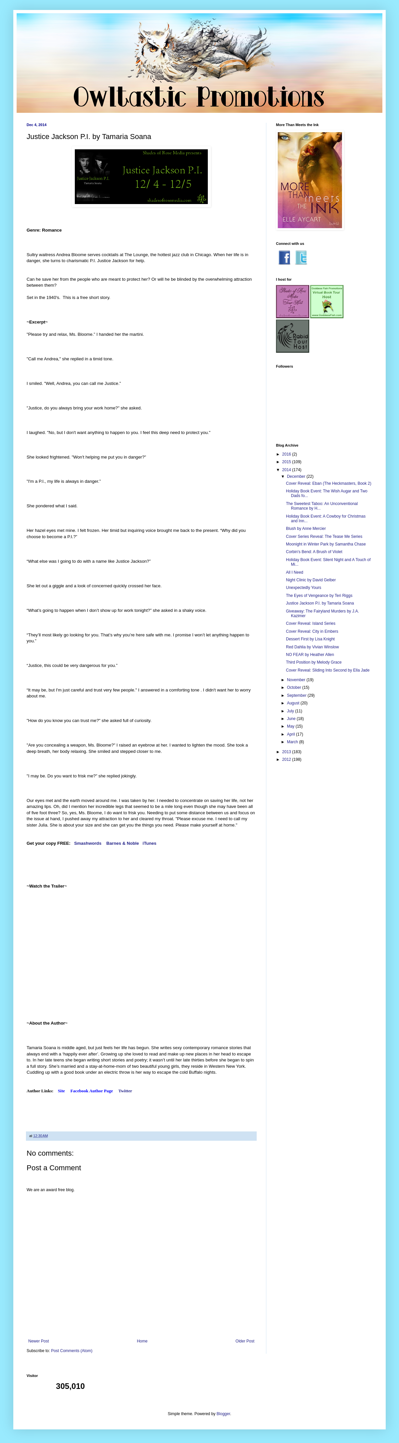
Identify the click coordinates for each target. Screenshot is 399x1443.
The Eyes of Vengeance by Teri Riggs (319, 595)
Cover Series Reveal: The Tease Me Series (324, 536)
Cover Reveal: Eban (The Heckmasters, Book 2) (328, 483)
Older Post (244, 1341)
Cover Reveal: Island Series (310, 623)
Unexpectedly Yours (303, 587)
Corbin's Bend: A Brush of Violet (314, 551)
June (292, 718)
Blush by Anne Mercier (306, 528)
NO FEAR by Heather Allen (310, 654)
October (294, 687)
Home (142, 1341)
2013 (287, 752)
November (297, 680)
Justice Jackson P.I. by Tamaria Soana (320, 603)
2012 (287, 759)
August (294, 703)
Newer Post (38, 1341)
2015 (287, 462)
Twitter (125, 1090)
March (293, 742)
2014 (287, 470)
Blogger (223, 1413)
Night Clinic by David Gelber (311, 580)
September (297, 695)
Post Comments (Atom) (71, 1350)
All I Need (294, 572)
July (291, 711)
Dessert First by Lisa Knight (310, 639)
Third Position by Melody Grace (313, 662)
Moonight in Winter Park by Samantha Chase (326, 544)
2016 (287, 454)
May (291, 726)
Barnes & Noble (123, 843)
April (291, 734)
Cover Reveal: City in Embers (312, 631)
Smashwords (87, 843)
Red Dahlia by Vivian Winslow (312, 647)
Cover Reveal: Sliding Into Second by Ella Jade (327, 670)
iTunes (150, 843)
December (297, 476)
